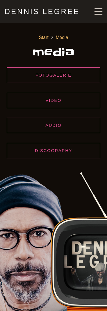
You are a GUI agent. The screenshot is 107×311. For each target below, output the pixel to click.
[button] (98, 11)
